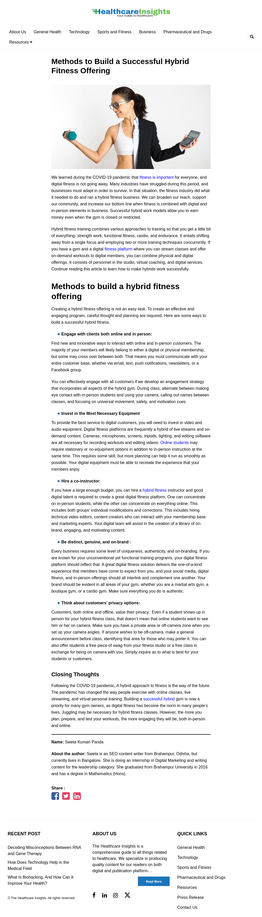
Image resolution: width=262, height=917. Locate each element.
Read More (153, 881)
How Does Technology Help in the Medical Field (38, 865)
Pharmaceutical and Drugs (187, 32)
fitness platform (118, 249)
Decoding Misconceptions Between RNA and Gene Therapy (44, 850)
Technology (79, 32)
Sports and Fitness (114, 32)
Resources (20, 42)
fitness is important (156, 177)
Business (147, 32)
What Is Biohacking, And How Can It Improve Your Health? (40, 880)
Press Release (190, 897)
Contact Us (187, 907)
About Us (17, 32)
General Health (47, 32)
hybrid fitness (155, 490)
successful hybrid (159, 699)
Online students (174, 442)
